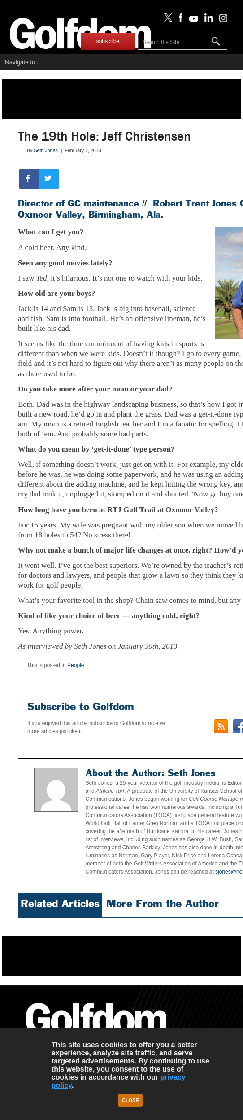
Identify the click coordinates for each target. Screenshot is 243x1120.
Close (130, 1100)
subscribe (107, 41)
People (75, 665)
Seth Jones (45, 150)
